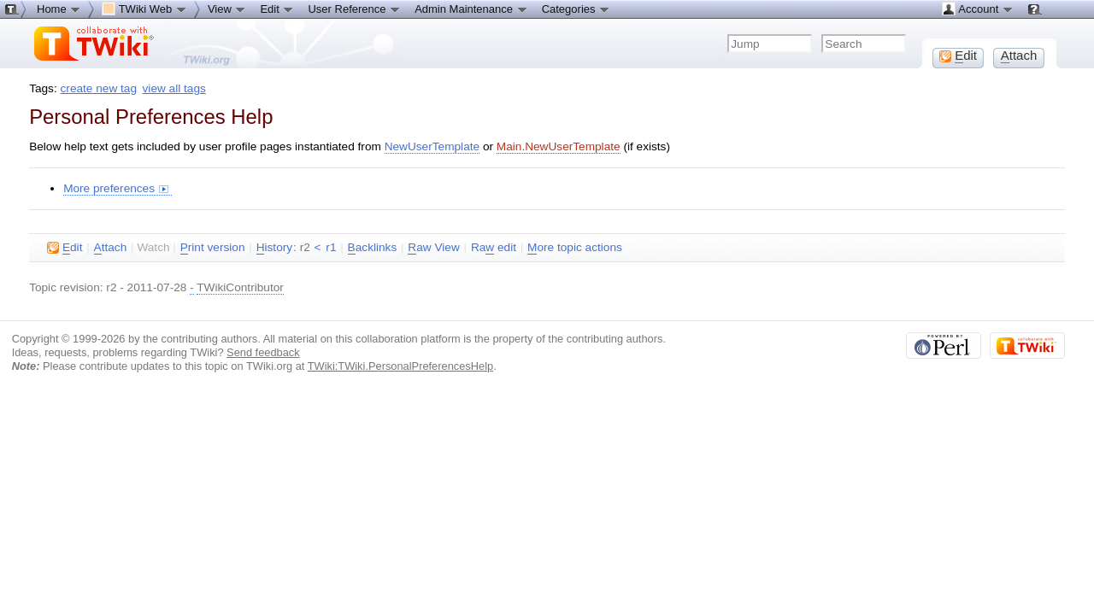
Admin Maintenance (471, 8)
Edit (277, 8)
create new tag (99, 88)
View (227, 8)
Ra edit (493, 248)
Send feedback (263, 352)
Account (977, 8)
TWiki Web (144, 8)
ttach (110, 248)
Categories (576, 8)
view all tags (174, 88)
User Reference (354, 8)
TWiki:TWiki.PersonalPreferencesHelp (400, 366)
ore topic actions (574, 248)
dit (64, 248)
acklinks (372, 248)
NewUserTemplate (432, 146)
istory (274, 248)
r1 (331, 247)
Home (59, 8)
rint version (212, 248)
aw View (433, 248)
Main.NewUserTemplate (559, 146)
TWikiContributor (240, 287)
